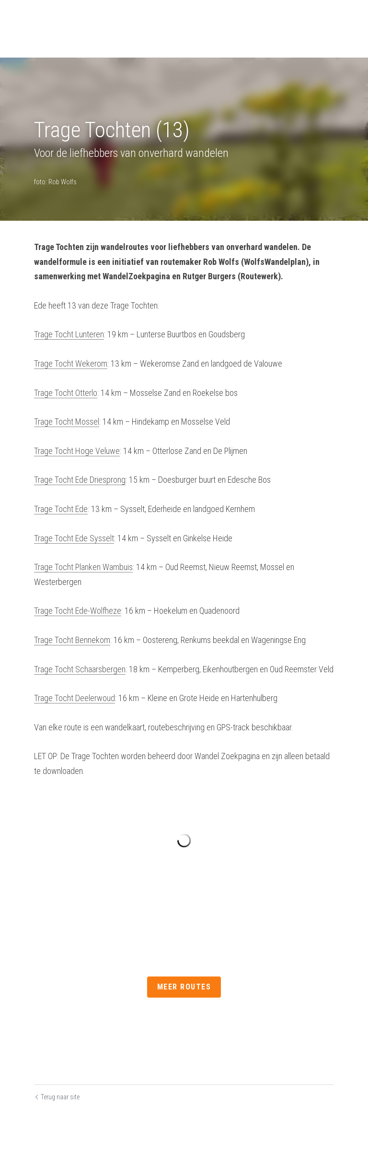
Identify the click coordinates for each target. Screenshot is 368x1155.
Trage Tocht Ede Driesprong (80, 480)
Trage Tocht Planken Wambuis (83, 567)
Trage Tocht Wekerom (70, 363)
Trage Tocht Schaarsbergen (80, 669)
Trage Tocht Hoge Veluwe (77, 451)
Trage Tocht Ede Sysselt (74, 538)
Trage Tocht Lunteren (69, 334)
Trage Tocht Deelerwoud (74, 698)
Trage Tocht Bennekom (72, 640)
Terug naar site (57, 1096)
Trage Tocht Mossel (66, 422)
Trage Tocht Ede (61, 509)
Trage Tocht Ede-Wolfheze (77, 611)
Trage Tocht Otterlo (65, 393)
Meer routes (184, 986)
